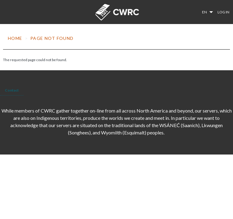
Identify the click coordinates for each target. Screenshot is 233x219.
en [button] (205, 12)
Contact (12, 90)
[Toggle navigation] (6, 12)
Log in (223, 12)
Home (15, 38)
